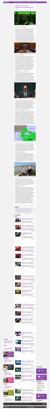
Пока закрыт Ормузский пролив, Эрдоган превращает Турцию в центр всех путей (28, 247)
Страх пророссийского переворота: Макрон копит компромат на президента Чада (28, 305)
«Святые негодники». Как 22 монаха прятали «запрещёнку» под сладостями (28, 390)
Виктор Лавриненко (32, 267)
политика (5, 371)
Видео (25, 2)
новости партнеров (39, 400)
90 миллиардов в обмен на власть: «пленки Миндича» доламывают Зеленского (27, 233)
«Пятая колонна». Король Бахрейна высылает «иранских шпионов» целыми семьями (28, 255)
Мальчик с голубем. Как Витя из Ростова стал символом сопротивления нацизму (28, 226)
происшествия (6, 358)
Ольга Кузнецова (33, 296)
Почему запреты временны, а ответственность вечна (8, 348)
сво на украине (39, 381)
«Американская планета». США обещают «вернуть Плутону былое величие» (28, 283)
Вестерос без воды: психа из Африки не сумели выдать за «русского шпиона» (28, 263)
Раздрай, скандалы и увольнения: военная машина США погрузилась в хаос (8, 374)
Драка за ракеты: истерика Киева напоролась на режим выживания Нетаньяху (27, 376)
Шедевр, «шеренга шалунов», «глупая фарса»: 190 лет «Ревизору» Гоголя (27, 312)
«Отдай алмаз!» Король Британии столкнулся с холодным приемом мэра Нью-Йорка (28, 333)
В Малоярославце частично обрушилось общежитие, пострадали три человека (8, 341)
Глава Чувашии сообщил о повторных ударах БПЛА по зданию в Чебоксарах (24, 208)
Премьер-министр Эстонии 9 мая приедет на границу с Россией (10, 393)
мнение (5, 345)
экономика (5, 384)
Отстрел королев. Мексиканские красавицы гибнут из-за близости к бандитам (8, 361)
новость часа (6, 339)
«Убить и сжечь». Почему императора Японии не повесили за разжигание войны (28, 276)
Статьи (18, 2)
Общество (9, 352)
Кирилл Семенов (33, 373)
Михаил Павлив (33, 381)
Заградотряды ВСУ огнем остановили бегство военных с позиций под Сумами (10, 380)
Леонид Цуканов (33, 260)
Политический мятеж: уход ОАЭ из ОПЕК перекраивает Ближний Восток (28, 369)
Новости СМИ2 (38, 401)
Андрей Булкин (33, 288)
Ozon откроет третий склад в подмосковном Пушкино (10, 367)
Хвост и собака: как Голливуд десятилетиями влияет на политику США (8, 399)
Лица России (28, 2)
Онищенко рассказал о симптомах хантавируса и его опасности (22, 209)
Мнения (21, 2)
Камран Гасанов (33, 252)
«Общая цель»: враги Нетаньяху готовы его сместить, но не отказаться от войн (28, 361)
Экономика (9, 365)
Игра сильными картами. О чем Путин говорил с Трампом (27, 348)
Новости (14, 2)
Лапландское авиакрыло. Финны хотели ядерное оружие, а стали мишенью (28, 341)
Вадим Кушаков (33, 223)
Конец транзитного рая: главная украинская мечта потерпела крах (8, 386)
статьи (16, 216)
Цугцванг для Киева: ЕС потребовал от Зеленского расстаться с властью (28, 319)
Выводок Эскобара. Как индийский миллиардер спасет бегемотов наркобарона (27, 291)
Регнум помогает (34, 2)
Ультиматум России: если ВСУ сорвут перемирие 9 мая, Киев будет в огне (27, 219)
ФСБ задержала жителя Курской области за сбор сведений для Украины (10, 355)
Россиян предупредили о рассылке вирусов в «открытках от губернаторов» (23, 211)
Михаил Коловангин (32, 338)
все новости (5, 343)
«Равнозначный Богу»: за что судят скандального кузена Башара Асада (27, 397)
